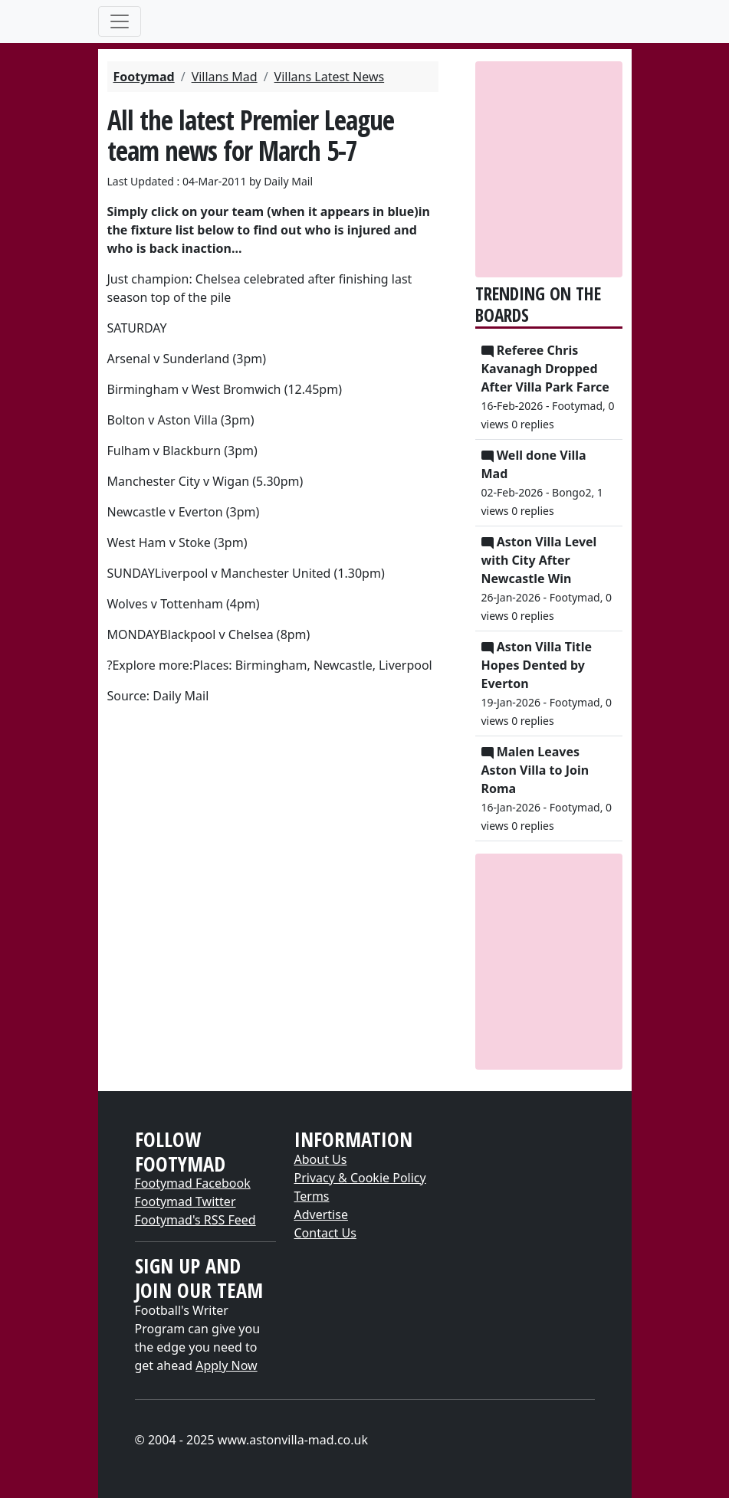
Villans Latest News (329, 76)
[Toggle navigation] (119, 21)
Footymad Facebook (193, 1183)
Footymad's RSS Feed (195, 1219)
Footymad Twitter (185, 1201)
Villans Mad (225, 76)
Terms (312, 1196)
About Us (320, 1159)
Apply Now (226, 1365)
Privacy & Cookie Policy (360, 1177)
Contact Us (325, 1232)
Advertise (321, 1214)
